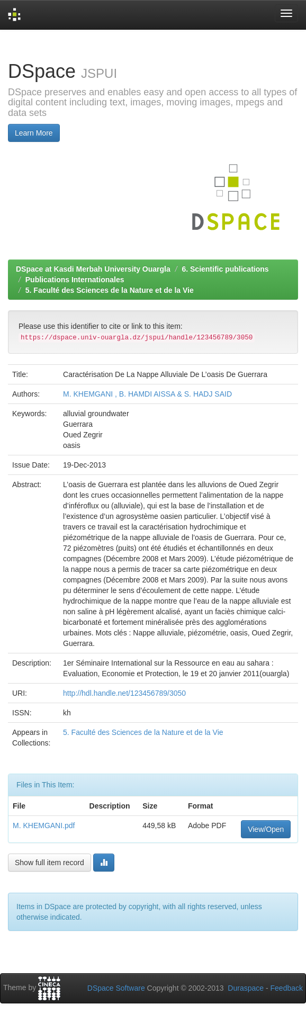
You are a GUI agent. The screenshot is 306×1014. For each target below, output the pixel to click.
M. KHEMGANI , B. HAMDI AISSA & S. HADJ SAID (147, 394)
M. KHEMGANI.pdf (44, 825)
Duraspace (246, 988)
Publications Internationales (74, 279)
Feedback (287, 988)
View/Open (266, 829)
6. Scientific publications (225, 269)
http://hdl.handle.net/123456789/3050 (124, 693)
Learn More (34, 133)
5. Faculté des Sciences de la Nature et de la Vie (109, 290)
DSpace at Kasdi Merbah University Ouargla (93, 269)
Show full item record (49, 862)
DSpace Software (116, 988)
